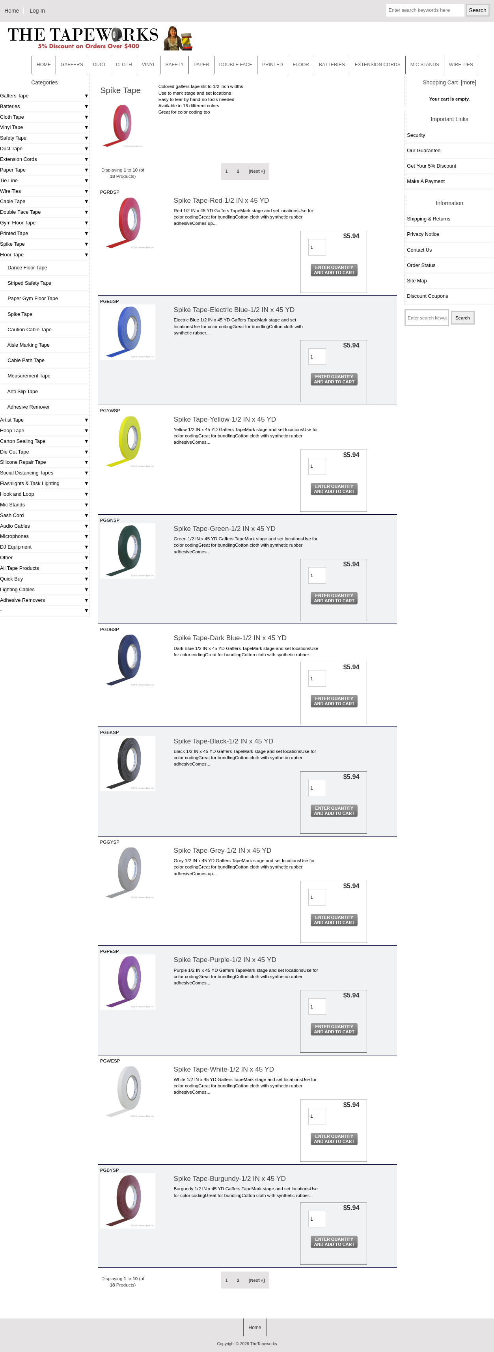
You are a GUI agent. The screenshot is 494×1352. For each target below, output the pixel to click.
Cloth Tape (12, 117)
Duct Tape (11, 148)
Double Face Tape (20, 212)
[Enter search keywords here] (425, 10)
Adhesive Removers (22, 600)
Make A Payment (426, 181)
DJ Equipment (16, 547)
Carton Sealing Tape (22, 441)
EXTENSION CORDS (378, 64)
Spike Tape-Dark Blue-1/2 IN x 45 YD (230, 638)
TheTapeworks (263, 1344)
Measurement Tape (26, 376)
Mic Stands (12, 505)
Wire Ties (10, 191)
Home (11, 10)
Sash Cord (12, 515)
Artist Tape (12, 420)
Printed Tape (14, 233)
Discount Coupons (427, 296)
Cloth (124, 64)
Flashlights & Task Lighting (30, 483)
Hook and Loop (17, 494)
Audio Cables (15, 526)
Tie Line (9, 180)
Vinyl (149, 64)
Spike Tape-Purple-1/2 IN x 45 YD (225, 960)
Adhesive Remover (26, 407)
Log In (37, 10)
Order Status (421, 265)
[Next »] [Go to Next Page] (257, 171)
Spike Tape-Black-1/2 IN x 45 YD (224, 741)
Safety (174, 64)
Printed (272, 64)
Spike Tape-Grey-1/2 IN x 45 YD (223, 850)
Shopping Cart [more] (449, 82)
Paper (201, 64)
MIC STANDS (424, 64)
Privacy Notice (423, 234)
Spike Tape (12, 244)
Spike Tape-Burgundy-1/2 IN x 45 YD (230, 1178)
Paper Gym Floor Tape (30, 298)
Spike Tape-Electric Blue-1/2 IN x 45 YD (234, 310)
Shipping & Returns (428, 219)
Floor (301, 64)
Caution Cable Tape (27, 329)
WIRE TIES (461, 64)
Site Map (417, 281)
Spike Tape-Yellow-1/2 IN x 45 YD (225, 419)
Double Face (235, 64)
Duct (99, 64)
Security (416, 135)
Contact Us (419, 250)
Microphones (14, 536)
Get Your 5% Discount (431, 166)
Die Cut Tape (14, 452)
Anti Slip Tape (20, 391)
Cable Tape (12, 201)
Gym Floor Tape (17, 223)
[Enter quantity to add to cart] (317, 247)
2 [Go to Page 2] (238, 171)
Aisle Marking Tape (26, 345)
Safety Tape (13, 138)
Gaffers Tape (14, 96)
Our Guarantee (423, 150)
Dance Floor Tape (24, 268)
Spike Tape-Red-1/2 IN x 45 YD (221, 200)
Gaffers (72, 64)
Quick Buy (11, 579)
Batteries (332, 64)
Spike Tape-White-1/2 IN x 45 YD (224, 1069)
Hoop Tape (12, 430)
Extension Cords (18, 159)
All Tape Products (19, 568)
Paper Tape (13, 170)
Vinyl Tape (11, 127)
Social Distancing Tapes (26, 473)
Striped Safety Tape (26, 283)
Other (6, 557)
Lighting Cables (17, 589)
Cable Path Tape (23, 360)
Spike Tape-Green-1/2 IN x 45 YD (225, 528)
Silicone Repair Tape (23, 462)
